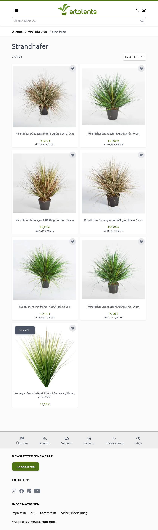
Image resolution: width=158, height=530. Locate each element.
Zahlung (89, 440)
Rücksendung (114, 440)
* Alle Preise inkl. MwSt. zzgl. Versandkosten (34, 521)
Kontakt (45, 440)
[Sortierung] (134, 57)
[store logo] (77, 9)
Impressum (19, 513)
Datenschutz (48, 513)
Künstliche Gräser (38, 31)
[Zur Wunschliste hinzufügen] (72, 68)
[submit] (142, 20)
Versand (66, 440)
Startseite (18, 31)
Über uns (22, 440)
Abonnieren (25, 466)
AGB (33, 513)
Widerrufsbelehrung (73, 513)
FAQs (138, 440)
